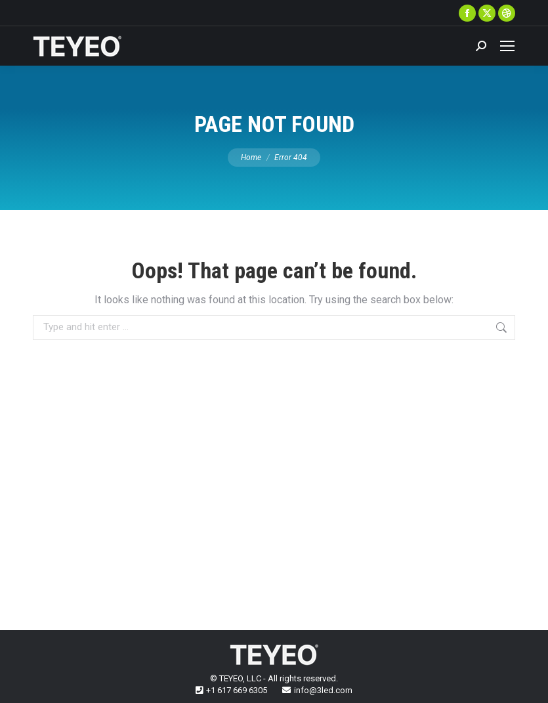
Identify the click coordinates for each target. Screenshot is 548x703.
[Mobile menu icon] (507, 46)
